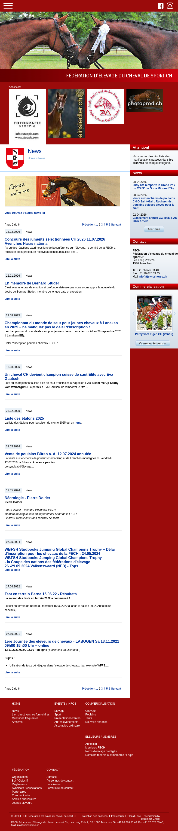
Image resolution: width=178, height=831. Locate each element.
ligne (78, 422)
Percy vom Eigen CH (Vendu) (154, 334)
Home (31, 158)
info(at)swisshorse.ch (152, 276)
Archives (154, 229)
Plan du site (134, 816)
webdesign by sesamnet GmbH (150, 817)
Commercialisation (152, 343)
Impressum (117, 816)
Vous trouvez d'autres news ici (25, 212)
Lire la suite (12, 259)
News (41, 158)
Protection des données (94, 816)
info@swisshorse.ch (28, 825)
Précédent (88, 224)
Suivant (116, 224)
